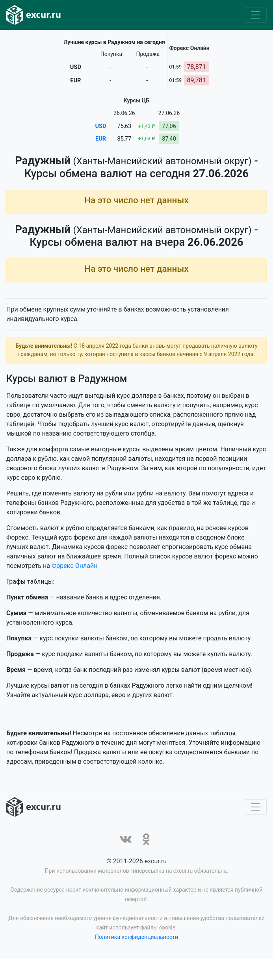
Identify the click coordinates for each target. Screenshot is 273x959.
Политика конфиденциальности (136, 938)
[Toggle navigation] (256, 15)
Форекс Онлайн (74, 567)
